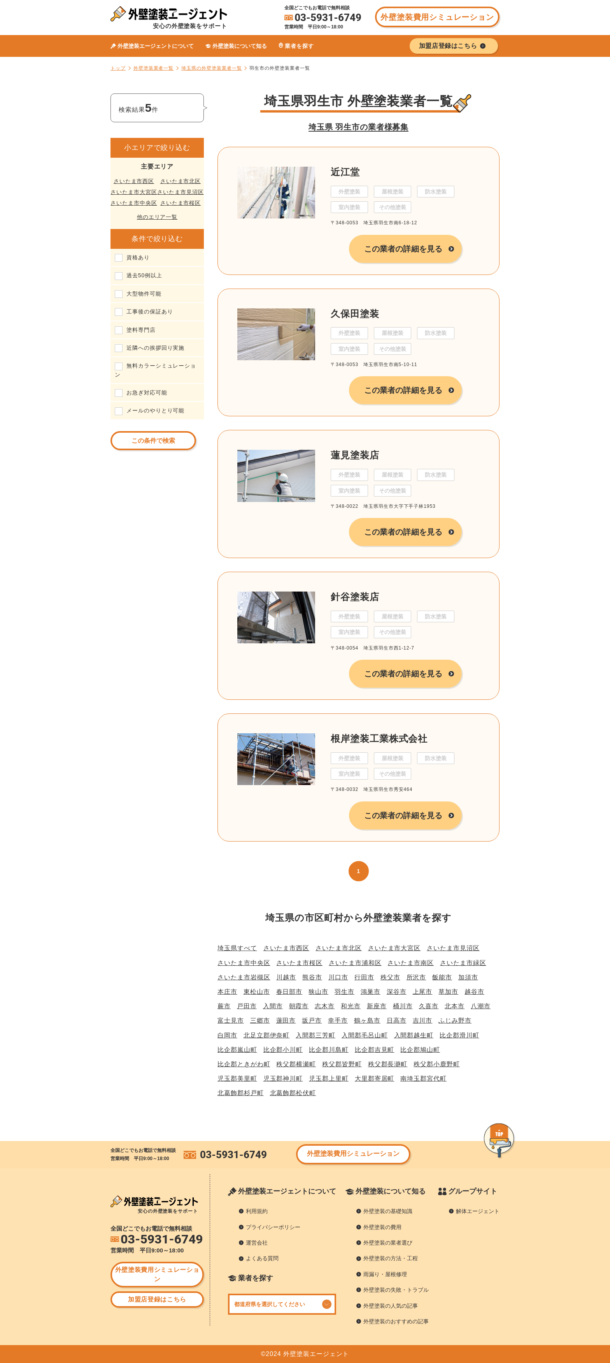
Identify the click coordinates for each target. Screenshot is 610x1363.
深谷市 (397, 991)
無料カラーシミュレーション (155, 370)
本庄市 (227, 991)
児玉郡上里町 (329, 1078)
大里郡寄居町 (374, 1078)
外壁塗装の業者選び (387, 1243)
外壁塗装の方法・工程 (390, 1258)
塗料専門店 (141, 330)
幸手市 (338, 1020)
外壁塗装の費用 (382, 1227)
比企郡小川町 (283, 1049)
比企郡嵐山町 (237, 1049)
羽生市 (344, 991)
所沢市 (416, 977)
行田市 (364, 977)
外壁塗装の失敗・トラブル (396, 1290)
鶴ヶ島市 (367, 1020)
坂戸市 (312, 1020)
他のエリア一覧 (157, 217)
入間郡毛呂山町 (365, 1035)
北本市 (455, 1006)
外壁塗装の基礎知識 (387, 1211)
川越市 (286, 977)
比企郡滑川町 (459, 1035)
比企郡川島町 (329, 1049)
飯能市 (442, 977)
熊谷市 (312, 977)
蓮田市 (286, 1020)
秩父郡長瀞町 (388, 1064)
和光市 (351, 1006)
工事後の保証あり (149, 311)
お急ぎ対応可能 (146, 392)
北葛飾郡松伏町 (293, 1093)
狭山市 (318, 991)
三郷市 (260, 1020)
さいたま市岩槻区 (243, 977)
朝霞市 (299, 1006)
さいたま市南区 (410, 963)
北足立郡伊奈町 (267, 1035)
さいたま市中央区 (133, 203)
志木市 (325, 1006)
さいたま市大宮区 (133, 192)
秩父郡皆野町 (342, 1064)
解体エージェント (478, 1211)
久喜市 (429, 1006)
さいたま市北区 (180, 181)
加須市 (468, 977)
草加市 (448, 991)
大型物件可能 (143, 294)
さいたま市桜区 (180, 203)
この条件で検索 (153, 440)
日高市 (397, 1020)
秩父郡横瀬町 (296, 1064)
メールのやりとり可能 (155, 410)
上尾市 (423, 991)
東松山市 (257, 991)
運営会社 (257, 1243)
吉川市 (423, 1020)
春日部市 (289, 991)
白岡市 (227, 1035)
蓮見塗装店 (355, 455)
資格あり (138, 257)
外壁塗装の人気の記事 (390, 1306)
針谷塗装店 (355, 597)
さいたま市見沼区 (180, 192)
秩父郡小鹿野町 (437, 1064)
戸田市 (247, 1006)
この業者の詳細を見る (403, 249)
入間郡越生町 (414, 1035)
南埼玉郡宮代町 (423, 1078)
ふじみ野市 (455, 1020)
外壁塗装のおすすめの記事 (396, 1321)
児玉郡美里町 (237, 1078)
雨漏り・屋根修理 (385, 1274)
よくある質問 (262, 1258)
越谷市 (474, 991)
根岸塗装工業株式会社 (379, 738)
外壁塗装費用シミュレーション (437, 17)
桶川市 (403, 1006)
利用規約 (257, 1211)
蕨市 (224, 1006)
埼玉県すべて (237, 948)
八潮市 (481, 1006)
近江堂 (345, 172)
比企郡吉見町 (374, 1049)
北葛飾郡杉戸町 (240, 1093)
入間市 (273, 1006)
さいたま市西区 (134, 181)
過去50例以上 (144, 275)
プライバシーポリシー (273, 1227)
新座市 (377, 1006)
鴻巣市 (370, 991)
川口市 (338, 977)
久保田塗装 (355, 313)
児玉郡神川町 (283, 1078)
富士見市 (230, 1020)
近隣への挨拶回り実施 (155, 348)
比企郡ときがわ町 (243, 1064)
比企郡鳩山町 (420, 1049)
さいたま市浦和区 (355, 963)
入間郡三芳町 (315, 1035)
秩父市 (390, 977)
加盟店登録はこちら (157, 1299)
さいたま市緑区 (463, 963)
